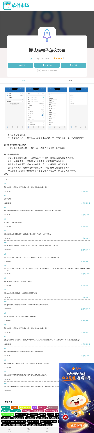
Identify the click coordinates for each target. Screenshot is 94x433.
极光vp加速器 (33, 421)
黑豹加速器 (6, 411)
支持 (82, 191)
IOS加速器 (27, 411)
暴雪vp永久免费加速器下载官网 (13, 421)
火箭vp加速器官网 (34, 425)
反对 (87, 191)
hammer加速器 (51, 411)
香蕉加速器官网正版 (48, 421)
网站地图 (5, 407)
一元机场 (16, 411)
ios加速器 (33, 414)
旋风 (34, 407)
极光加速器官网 (22, 414)
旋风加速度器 (25, 407)
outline (42, 414)
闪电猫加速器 (53, 418)
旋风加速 (42, 407)
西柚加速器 (41, 418)
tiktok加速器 (53, 407)
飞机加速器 (30, 418)
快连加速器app (7, 414)
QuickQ (14, 407)
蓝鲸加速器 (6, 418)
